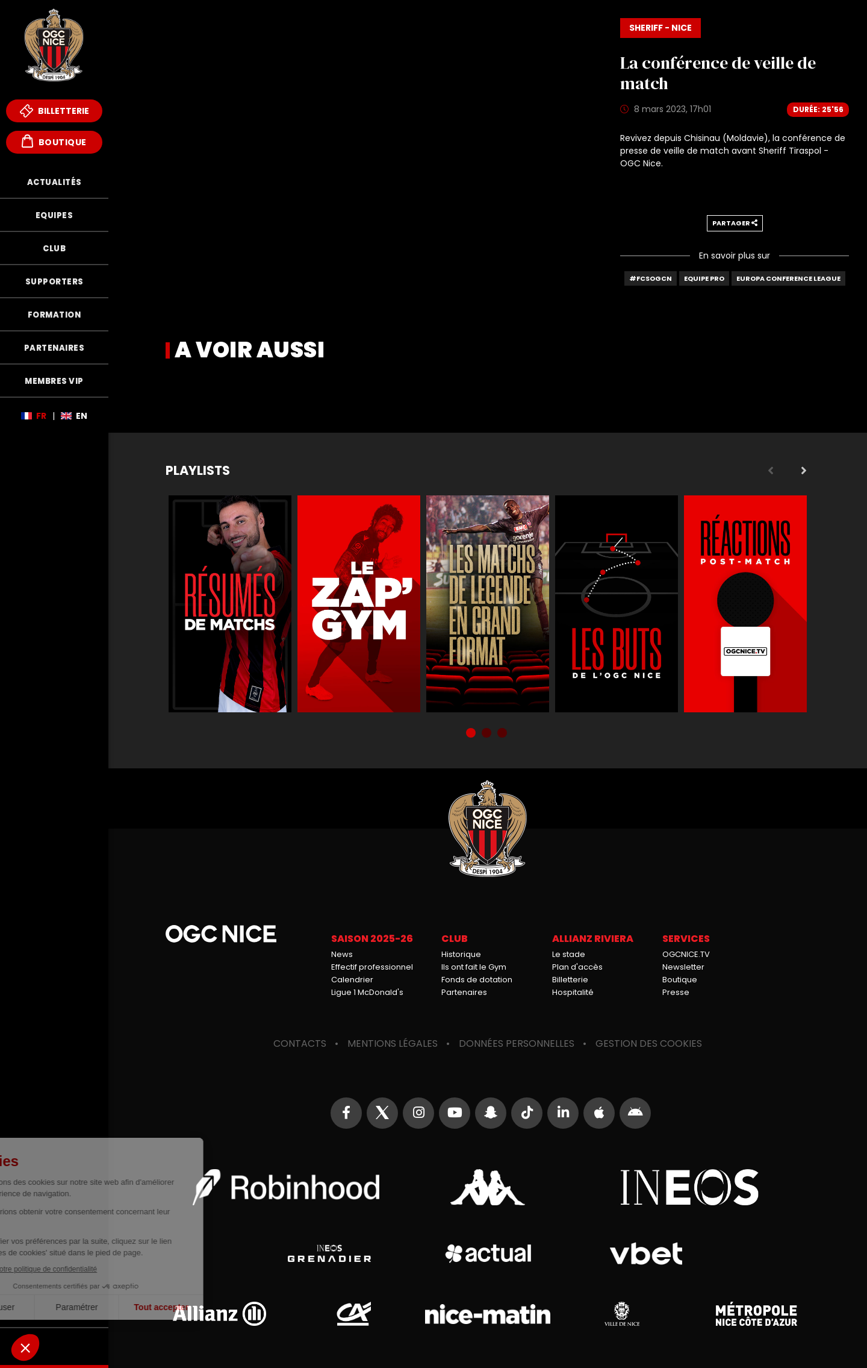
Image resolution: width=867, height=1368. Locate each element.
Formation (54, 315)
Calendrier (352, 979)
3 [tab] (503, 734)
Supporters (54, 281)
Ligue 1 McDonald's (367, 992)
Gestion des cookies (648, 1043)
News (342, 954)
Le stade (568, 954)
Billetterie (54, 111)
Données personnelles (516, 1043)
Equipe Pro (704, 278)
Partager (734, 223)
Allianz (219, 1314)
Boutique (54, 141)
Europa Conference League (788, 278)
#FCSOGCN (650, 278)
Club (54, 248)
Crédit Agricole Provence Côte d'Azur (353, 1314)
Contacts (299, 1043)
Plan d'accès (577, 967)
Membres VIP (54, 381)
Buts (616, 603)
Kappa (487, 1187)
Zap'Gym (358, 603)
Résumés (230, 603)
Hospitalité (573, 992)
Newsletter (683, 967)
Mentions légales (392, 1043)
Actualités (54, 182)
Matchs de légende (487, 603)
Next (804, 471)
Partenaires (54, 348)
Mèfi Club (54, 1309)
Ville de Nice (622, 1314)
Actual (487, 1253)
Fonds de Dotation (54, 1346)
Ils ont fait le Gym (473, 967)
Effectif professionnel (372, 967)
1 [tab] (472, 734)
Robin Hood (286, 1187)
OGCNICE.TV (686, 954)
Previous (771, 471)
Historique (461, 954)
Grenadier (329, 1253)
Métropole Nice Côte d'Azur (756, 1314)
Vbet (646, 1253)
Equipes (54, 215)
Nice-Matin (487, 1314)
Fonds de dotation (476, 979)
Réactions (745, 603)
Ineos (689, 1187)
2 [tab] (488, 734)
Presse (675, 992)
